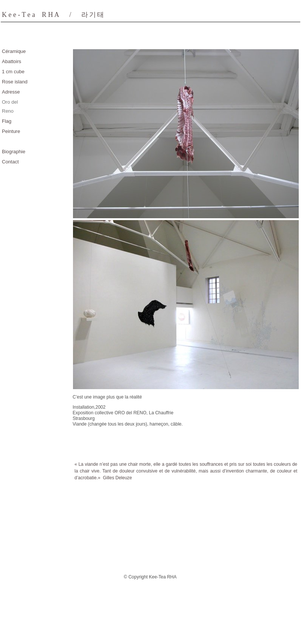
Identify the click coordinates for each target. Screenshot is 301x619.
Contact (10, 162)
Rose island (14, 82)
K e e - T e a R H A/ (53, 14)
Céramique (14, 51)
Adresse (11, 92)
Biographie (13, 151)
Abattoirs (11, 61)
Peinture (11, 131)
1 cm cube (13, 71)
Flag (6, 121)
